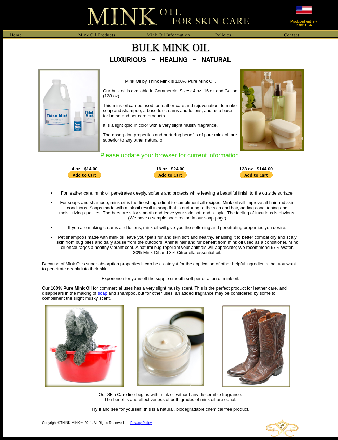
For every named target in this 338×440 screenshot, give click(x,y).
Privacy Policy (141, 423)
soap (102, 293)
